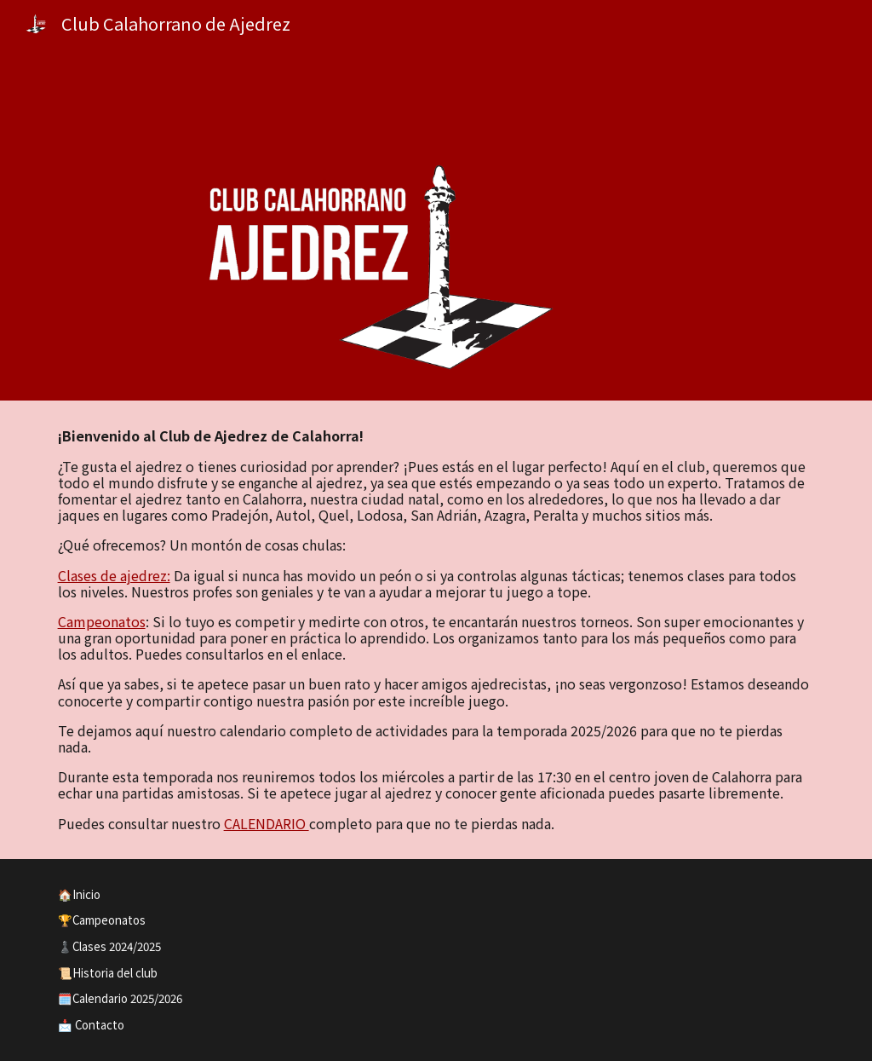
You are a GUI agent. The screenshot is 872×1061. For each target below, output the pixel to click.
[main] (436, 629)
